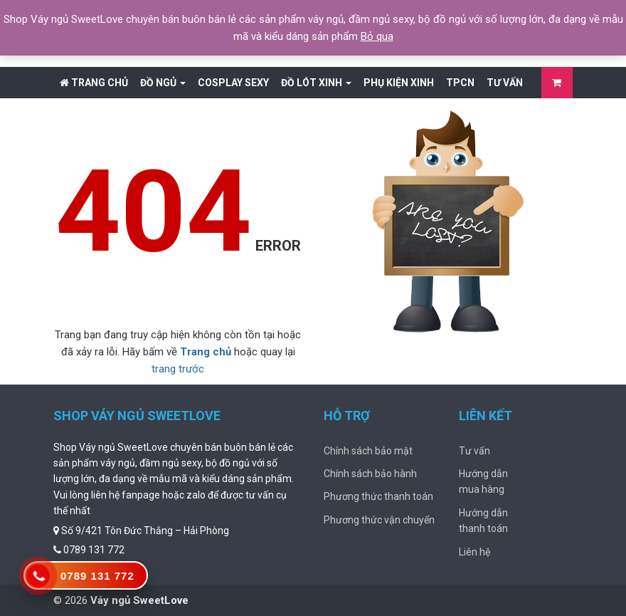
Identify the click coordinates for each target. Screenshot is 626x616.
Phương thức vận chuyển (379, 520)
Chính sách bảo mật (368, 450)
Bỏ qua (377, 36)
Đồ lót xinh (316, 82)
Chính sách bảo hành (370, 473)
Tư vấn (505, 82)
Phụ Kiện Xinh (399, 82)
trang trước (178, 368)
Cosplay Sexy (233, 82)
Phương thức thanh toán (378, 496)
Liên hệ (474, 552)
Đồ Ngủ (163, 82)
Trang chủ (94, 82)
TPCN (460, 82)
